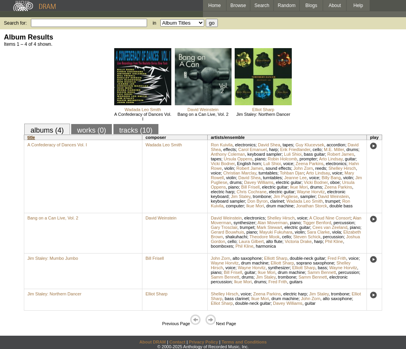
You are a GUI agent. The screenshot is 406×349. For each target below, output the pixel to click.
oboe (335, 182)
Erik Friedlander (295, 149)
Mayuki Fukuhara (275, 232)
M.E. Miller (334, 149)
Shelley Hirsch (342, 168)
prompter (308, 159)
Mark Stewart (269, 227)
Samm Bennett (321, 272)
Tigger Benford (317, 222)
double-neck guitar (307, 258)
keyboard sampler (264, 154)
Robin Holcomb (282, 159)
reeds (320, 168)
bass (322, 267)
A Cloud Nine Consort (330, 218)
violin (229, 168)
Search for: (15, 23)
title (31, 137)
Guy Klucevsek (309, 144)
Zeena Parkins (309, 163)
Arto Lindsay (330, 159)
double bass (340, 205)
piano (260, 159)
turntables (268, 173)
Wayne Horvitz (311, 191)
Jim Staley (240, 196)
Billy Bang (331, 177)
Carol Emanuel (252, 149)
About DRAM (152, 342)
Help (358, 5)
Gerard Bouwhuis (227, 232)
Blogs (311, 5)
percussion (344, 222)
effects (229, 149)
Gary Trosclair (224, 227)
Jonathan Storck (311, 205)
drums (353, 149)
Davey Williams (258, 182)
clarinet (277, 201)
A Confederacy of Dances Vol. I (142, 116)
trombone (262, 196)
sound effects (278, 168)
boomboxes (222, 246)
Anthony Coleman (228, 154)
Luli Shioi (293, 154)
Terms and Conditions (244, 342)
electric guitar (288, 182)
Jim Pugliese (285, 196)
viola (336, 232)
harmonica (266, 246)
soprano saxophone (315, 263)
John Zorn (303, 168)
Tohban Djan (292, 173)
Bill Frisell (250, 187)
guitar (350, 159)
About (335, 5)
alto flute (274, 241)
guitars (295, 281)
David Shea (269, 144)
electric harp (222, 191)
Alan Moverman (272, 222)
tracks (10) (136, 130)
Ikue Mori (298, 187)
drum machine (280, 205)
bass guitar (314, 154)
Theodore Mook (265, 236)
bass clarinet (237, 298)
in (154, 23)
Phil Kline (334, 241)
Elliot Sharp (263, 109)
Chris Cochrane (251, 191)
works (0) (91, 130)
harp (273, 149)
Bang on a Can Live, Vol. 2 (203, 114)
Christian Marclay (239, 173)
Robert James (340, 154)
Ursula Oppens (238, 159)
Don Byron (257, 201)
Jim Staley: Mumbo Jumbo (52, 258)
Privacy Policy (203, 342)
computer (235, 205)
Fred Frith (336, 258)
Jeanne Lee (295, 177)
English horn (249, 163)
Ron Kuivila (222, 144)
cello (317, 149)
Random (286, 5)
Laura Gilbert (251, 241)
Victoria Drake (298, 241)
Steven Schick (307, 236)
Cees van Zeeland (330, 227)
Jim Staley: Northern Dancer (263, 114)
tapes (287, 144)
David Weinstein (202, 109)
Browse (238, 5)
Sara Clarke (318, 232)
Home (214, 5)
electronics (245, 144)
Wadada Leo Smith (142, 109)
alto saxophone (247, 258)
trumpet (332, 201)
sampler (307, 196)
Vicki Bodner (223, 163)
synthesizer (244, 222)
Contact (177, 342)
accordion (336, 144)
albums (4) (47, 130)
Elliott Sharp (275, 258)
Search (262, 5)
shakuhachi (236, 236)
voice (288, 163)
